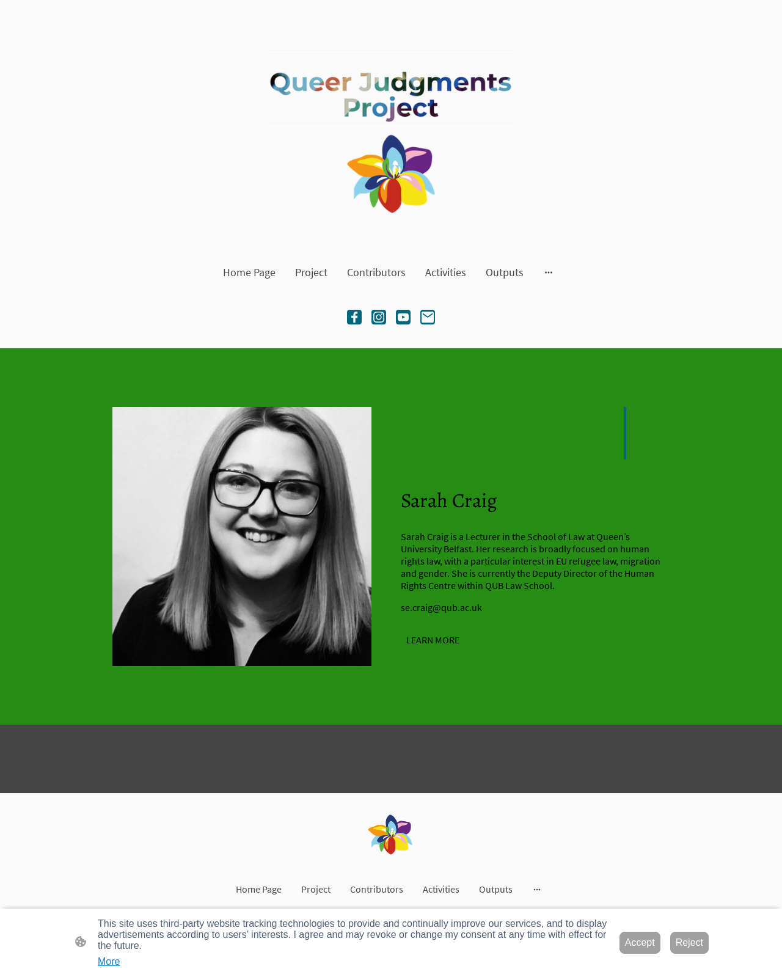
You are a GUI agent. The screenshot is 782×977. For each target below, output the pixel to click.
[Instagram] (378, 317)
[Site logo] (391, 129)
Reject (689, 942)
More (109, 961)
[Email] (427, 317)
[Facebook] (354, 317)
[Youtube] (403, 317)
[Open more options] (548, 272)
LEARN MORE (432, 640)
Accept (640, 942)
